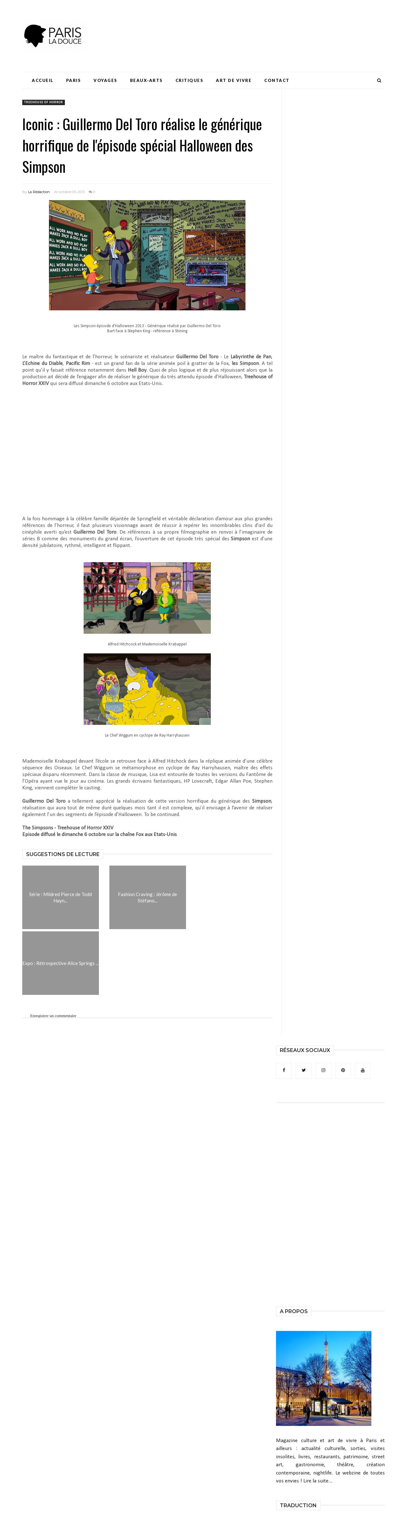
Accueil (42, 80)
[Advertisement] (269, 24)
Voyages (105, 80)
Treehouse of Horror (43, 102)
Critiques (190, 80)
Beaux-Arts (146, 80)
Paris (73, 80)
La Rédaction (39, 192)
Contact (277, 80)
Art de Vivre (234, 80)
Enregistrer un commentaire (53, 1015)
